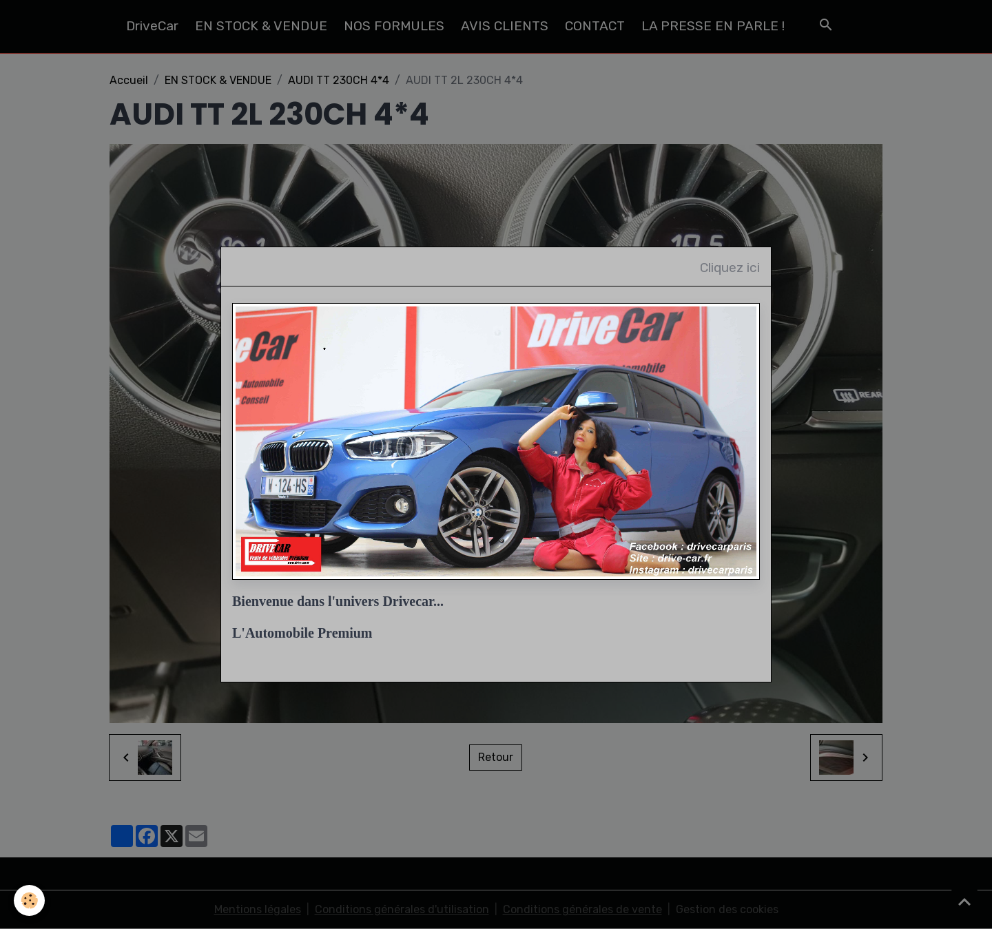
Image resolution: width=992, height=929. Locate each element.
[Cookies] (29, 900)
